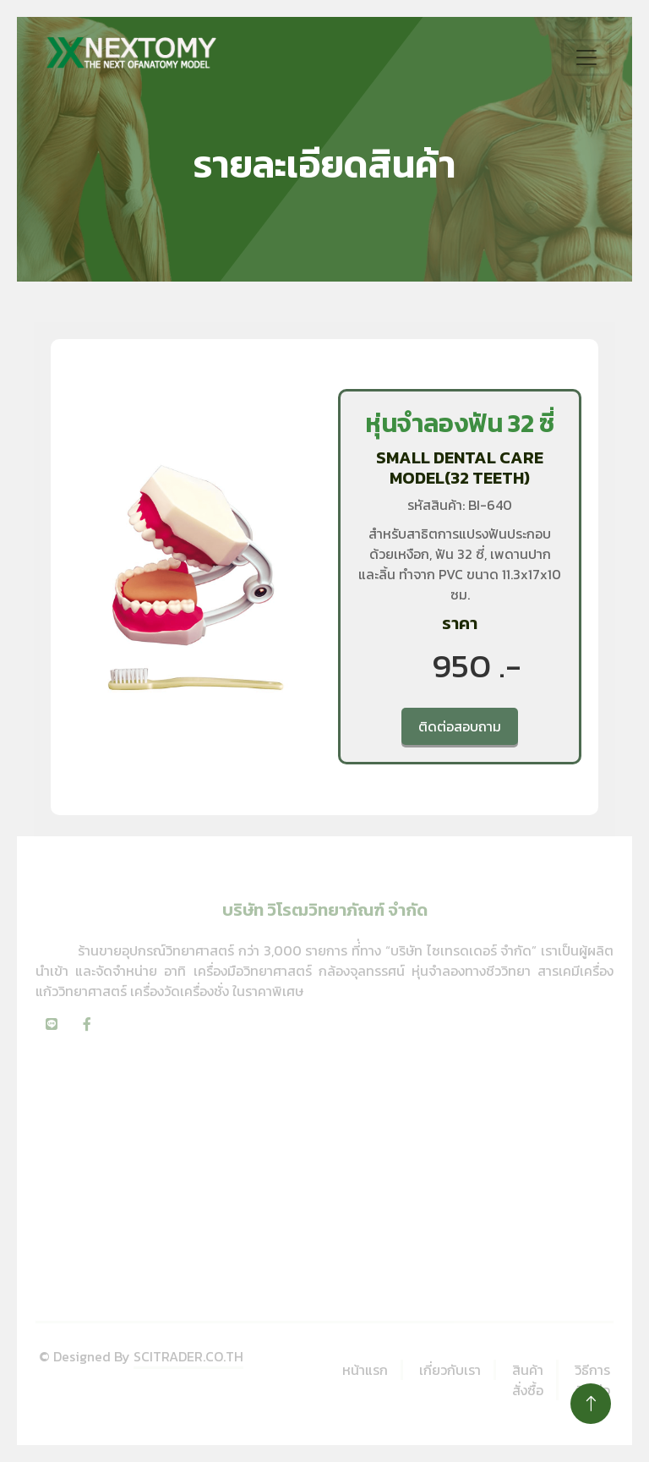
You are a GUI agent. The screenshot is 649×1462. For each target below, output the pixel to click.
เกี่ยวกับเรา (450, 1370)
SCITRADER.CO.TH (188, 1356)
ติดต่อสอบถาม (459, 726)
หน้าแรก (365, 1370)
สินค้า (527, 1370)
